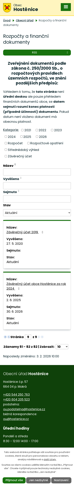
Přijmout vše (14, 480)
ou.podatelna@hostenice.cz (24, 409)
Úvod (6, 20)
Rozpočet (15, 143)
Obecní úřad (24, 20)
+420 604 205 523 (16, 399)
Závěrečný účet (20, 156)
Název (8, 165)
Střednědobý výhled (23, 149)
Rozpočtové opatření (46, 143)
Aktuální (12, 262)
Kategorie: (11, 130)
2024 (12, 136)
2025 (27, 136)
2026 (43, 136)
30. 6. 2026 (14, 311)
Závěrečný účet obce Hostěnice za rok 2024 (36, 286)
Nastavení (61, 480)
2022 (42, 130)
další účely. (50, 459)
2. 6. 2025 (13, 300)
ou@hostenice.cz (16, 419)
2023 (58, 130)
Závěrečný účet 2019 (25, 232)
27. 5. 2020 (14, 243)
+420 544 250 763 (16, 395)
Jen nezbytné (38, 480)
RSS (50, 52)
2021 (27, 130)
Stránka (17, 337)
